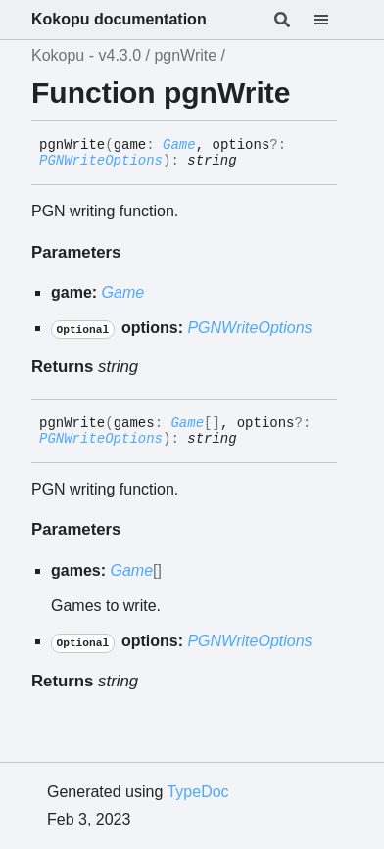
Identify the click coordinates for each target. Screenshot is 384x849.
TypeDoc (197, 791)
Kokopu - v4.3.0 (86, 55)
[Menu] (333, 19)
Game (179, 145)
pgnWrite (185, 55)
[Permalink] (252, 161)
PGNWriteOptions (101, 160)
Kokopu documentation (119, 19)
